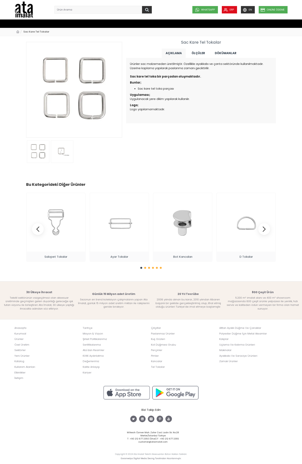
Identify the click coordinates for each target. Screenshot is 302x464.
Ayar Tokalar (119, 257)
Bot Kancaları (182, 257)
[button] (38, 229)
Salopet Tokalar (55, 257)
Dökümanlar (225, 53)
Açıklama (174, 53)
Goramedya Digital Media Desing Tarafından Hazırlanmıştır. (151, 458)
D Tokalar (246, 257)
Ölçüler (198, 53)
